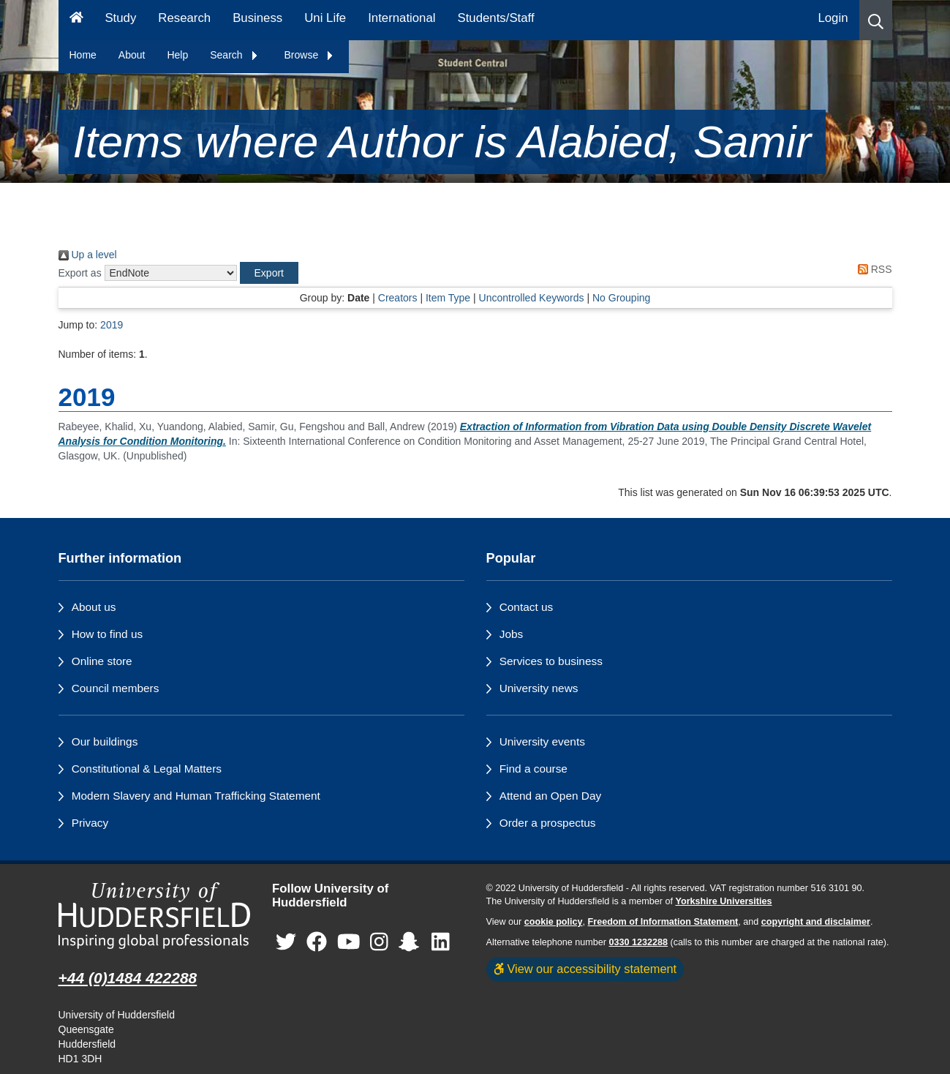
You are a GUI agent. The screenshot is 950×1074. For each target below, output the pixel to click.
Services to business (551, 661)
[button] (875, 20)
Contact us (526, 607)
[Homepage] (76, 20)
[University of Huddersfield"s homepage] (155, 915)
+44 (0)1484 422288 (128, 977)
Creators (398, 298)
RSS (872, 269)
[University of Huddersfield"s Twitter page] (286, 942)
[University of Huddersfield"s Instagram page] (379, 942)
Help (177, 55)
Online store (102, 661)
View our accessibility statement (585, 968)
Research (184, 18)
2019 (111, 325)
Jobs (511, 634)
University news (538, 688)
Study (120, 18)
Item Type (448, 298)
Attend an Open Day (550, 795)
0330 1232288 (638, 942)
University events (542, 741)
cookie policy (553, 922)
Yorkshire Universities (723, 901)
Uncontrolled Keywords (531, 298)
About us (94, 607)
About (132, 55)
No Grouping (621, 298)
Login (833, 18)
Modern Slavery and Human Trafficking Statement (196, 795)
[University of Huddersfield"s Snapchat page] (412, 942)
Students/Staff (496, 18)
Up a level (88, 254)
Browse (309, 55)
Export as (80, 273)
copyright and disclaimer (815, 922)
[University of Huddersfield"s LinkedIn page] (440, 942)
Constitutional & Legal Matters (147, 768)
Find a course (533, 768)
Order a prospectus (547, 822)
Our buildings (105, 741)
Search (234, 55)
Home (83, 55)
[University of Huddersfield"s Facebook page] (316, 942)
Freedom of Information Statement (663, 922)
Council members (115, 688)
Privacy (90, 822)
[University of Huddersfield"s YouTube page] (349, 942)
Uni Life (325, 18)
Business (257, 18)
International (401, 18)
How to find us (107, 634)
